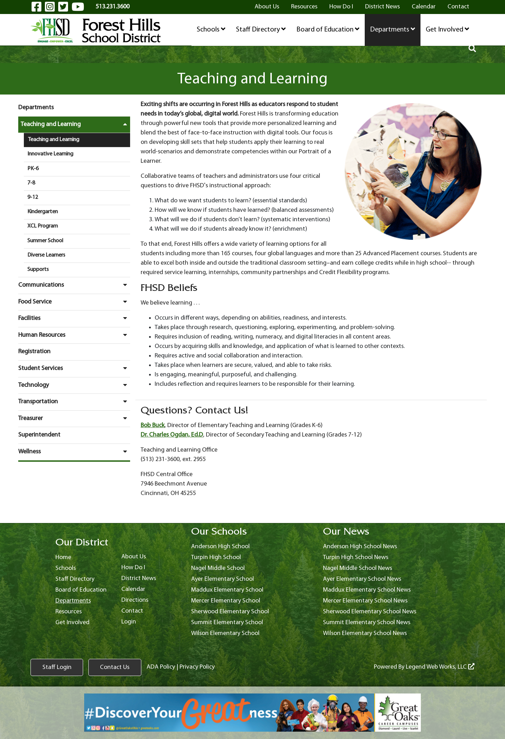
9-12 (32, 197)
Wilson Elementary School (225, 633)
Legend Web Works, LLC (440, 667)
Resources (304, 7)
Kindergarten (42, 212)
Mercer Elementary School (225, 601)
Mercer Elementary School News (365, 601)
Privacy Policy (196, 667)
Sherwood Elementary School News (369, 611)
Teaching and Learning (75, 124)
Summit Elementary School (227, 622)
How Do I (341, 7)
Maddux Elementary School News (367, 590)
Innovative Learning (50, 154)
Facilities (74, 318)
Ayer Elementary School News (362, 579)
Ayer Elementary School (222, 579)
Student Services (74, 368)
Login (128, 622)
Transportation (74, 401)
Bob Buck (152, 425)
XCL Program (42, 226)
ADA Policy (160, 667)
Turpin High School (216, 557)
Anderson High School (220, 546)
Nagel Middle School (218, 568)
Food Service (74, 301)
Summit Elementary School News (366, 622)
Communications (74, 284)
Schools (211, 29)
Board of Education (327, 29)
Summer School (45, 241)
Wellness (74, 451)
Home (63, 557)
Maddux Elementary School (227, 590)
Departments (392, 29)
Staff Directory (261, 29)
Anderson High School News (360, 546)
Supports (38, 269)
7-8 (31, 183)
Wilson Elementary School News (365, 633)
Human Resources (74, 335)
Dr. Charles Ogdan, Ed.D (172, 435)
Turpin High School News (355, 557)
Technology (74, 385)
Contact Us (114, 667)
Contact (458, 7)
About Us (267, 7)
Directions (134, 600)
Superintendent (39, 435)
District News (382, 7)
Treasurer (74, 418)
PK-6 (33, 169)
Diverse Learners (46, 255)
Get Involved (447, 29)
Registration (34, 351)
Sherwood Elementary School (230, 611)
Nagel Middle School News (357, 568)
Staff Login (57, 667)
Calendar (424, 7)
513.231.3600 (112, 7)
